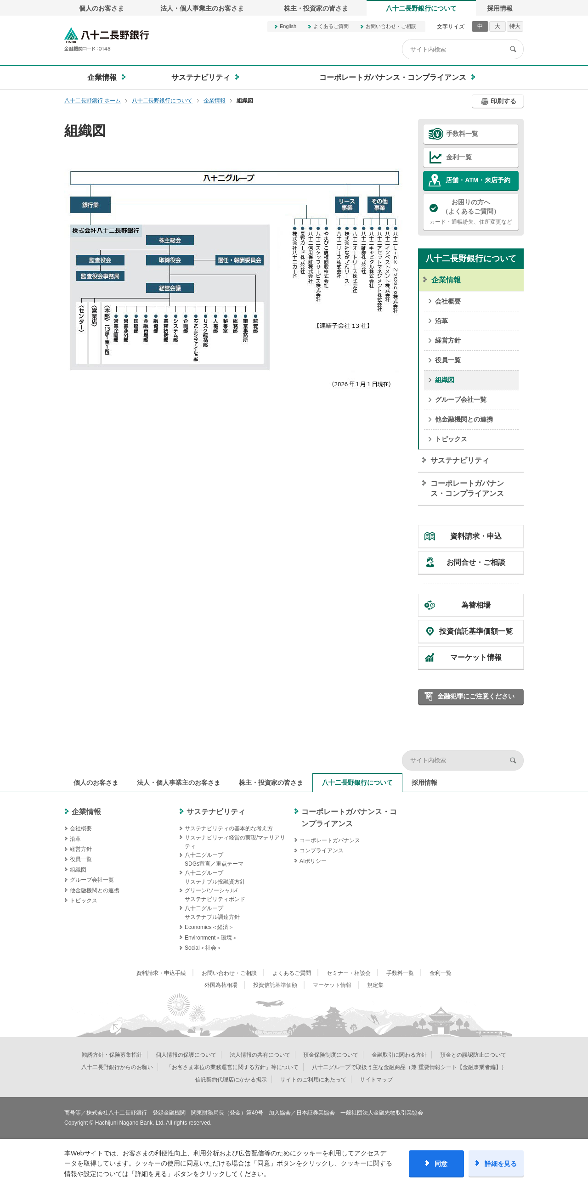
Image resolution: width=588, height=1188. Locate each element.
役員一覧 (448, 360)
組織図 (444, 379)
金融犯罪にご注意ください (475, 696)
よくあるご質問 (331, 26)
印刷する (503, 101)
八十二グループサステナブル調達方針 (212, 912)
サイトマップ (376, 1079)
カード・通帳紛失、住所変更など (470, 211)
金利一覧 (459, 157)
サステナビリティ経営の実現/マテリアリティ (235, 842)
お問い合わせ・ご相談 (391, 26)
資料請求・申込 (476, 536)
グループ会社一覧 (460, 399)
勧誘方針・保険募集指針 (112, 1055)
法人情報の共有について (260, 1055)
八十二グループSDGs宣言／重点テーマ (214, 859)
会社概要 (448, 301)
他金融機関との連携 (464, 419)
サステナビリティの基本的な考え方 (229, 828)
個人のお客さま (101, 8)
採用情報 (500, 8)
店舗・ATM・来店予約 (478, 180)
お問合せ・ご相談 (476, 562)
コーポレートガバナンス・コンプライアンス (467, 488)
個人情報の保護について (186, 1055)
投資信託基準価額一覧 (476, 631)
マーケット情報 (476, 657)
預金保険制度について (330, 1055)
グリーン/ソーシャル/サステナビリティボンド (215, 894)
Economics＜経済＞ (209, 927)
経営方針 (448, 340)
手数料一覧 (462, 133)
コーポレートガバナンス (330, 840)
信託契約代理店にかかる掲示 (231, 1079)
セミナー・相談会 (349, 973)
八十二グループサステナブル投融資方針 (215, 877)
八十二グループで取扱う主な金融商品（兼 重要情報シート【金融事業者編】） (409, 1067)
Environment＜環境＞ (211, 938)
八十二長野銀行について (421, 8)
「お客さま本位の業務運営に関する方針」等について (232, 1067)
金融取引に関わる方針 (399, 1055)
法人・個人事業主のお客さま (202, 8)
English (288, 26)
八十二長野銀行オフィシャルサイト (106, 39)
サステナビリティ (459, 460)
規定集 (375, 985)
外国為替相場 (220, 985)
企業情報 (446, 280)
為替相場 (476, 605)
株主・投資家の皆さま (316, 8)
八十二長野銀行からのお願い (117, 1067)
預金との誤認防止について (473, 1055)
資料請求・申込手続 (161, 973)
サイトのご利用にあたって (313, 1079)
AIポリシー (313, 861)
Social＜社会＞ (203, 948)
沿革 (441, 321)
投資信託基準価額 (275, 985)
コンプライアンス (322, 850)
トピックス (451, 439)
